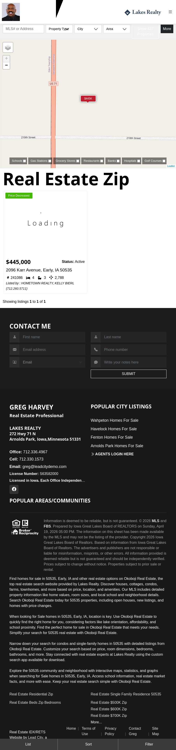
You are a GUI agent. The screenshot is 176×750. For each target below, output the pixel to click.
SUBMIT (128, 374)
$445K (88, 98)
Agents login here (112, 454)
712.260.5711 (16, 288)
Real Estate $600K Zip (109, 709)
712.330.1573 (32, 20)
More (167, 29)
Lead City (35, 737)
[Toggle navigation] (172, 11)
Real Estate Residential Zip (31, 694)
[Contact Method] (52, 362)
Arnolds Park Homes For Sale (117, 446)
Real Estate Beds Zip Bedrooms (35, 702)
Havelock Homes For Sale (114, 429)
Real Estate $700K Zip (109, 716)
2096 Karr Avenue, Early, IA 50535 (39, 270)
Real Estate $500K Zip (109, 702)
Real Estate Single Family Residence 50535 (126, 694)
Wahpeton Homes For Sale (115, 420)
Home (71, 728)
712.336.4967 (28, 452)
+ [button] (6, 59)
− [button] (6, 65)
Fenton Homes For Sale (112, 437)
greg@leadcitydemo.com (38, 466)
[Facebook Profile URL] (14, 489)
